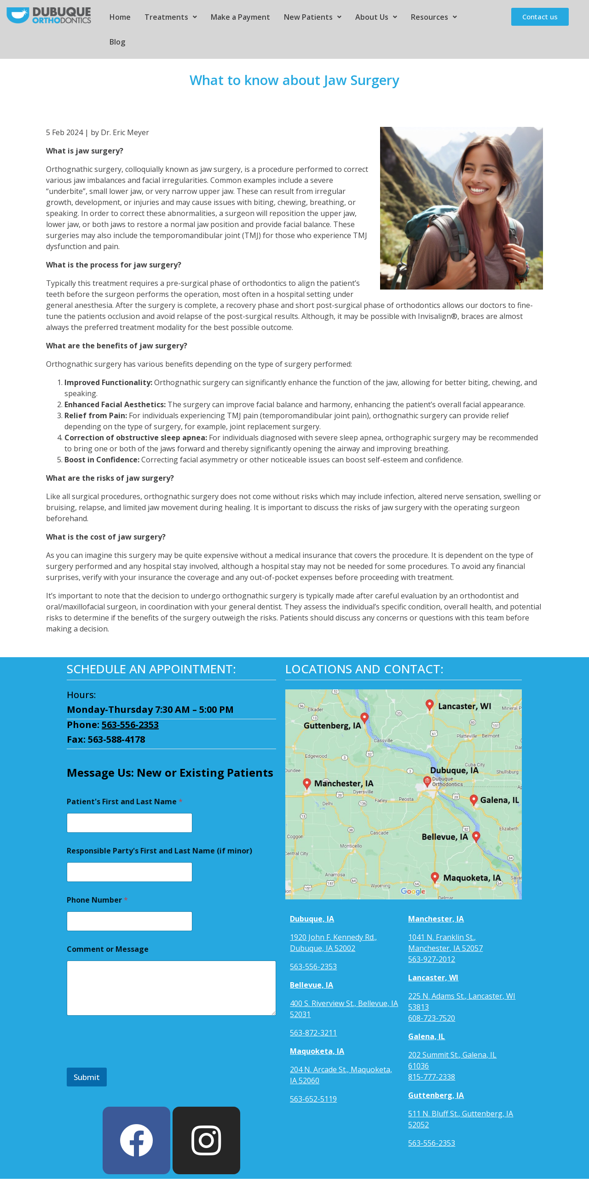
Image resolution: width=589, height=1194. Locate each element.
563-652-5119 (313, 1099)
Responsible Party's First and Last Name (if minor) (159, 851)
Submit (87, 1077)
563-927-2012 (431, 959)
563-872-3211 (313, 1033)
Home (120, 17)
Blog (117, 42)
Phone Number (97, 900)
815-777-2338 (431, 1077)
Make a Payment (240, 17)
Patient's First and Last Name (125, 801)
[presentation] (137, 1061)
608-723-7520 (431, 1018)
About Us (376, 17)
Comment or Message (108, 949)
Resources (434, 17)
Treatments (170, 17)
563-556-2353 (130, 724)
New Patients (312, 17)
